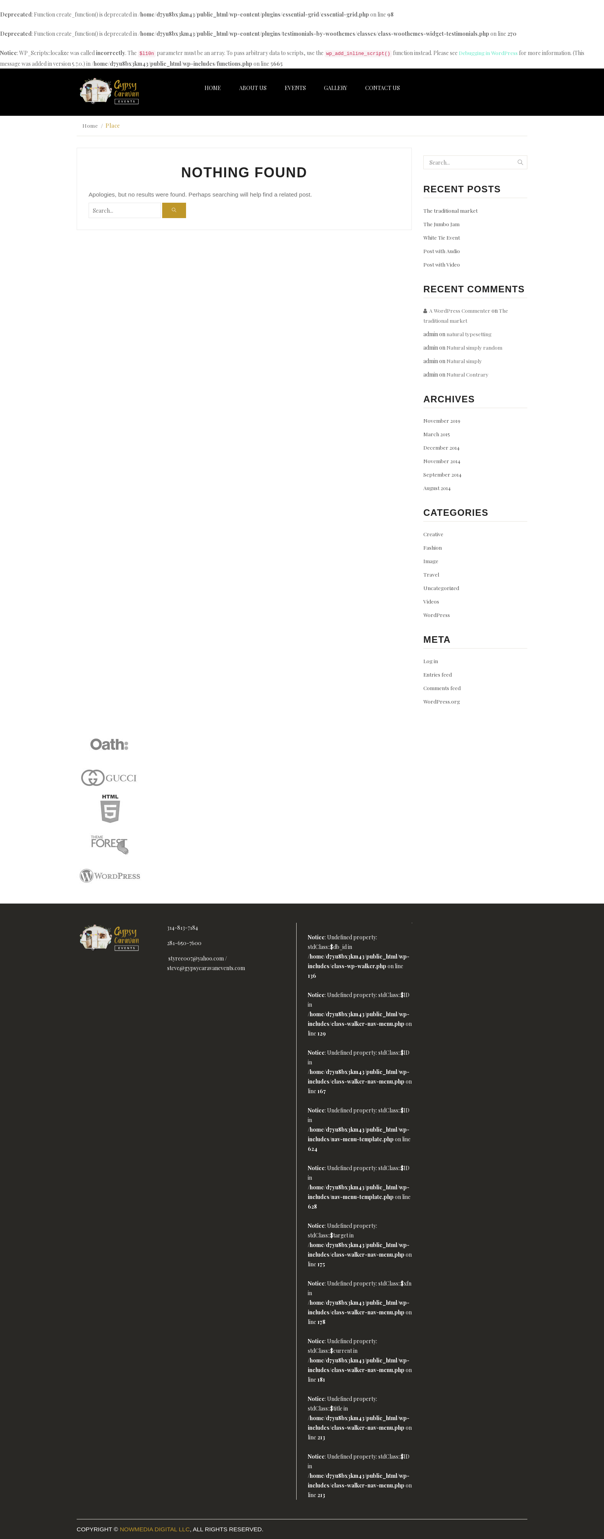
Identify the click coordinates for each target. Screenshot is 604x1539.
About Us (253, 88)
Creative (433, 533)
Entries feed (437, 674)
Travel (431, 574)
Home (213, 88)
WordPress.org (441, 701)
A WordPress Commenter (460, 310)
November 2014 (442, 460)
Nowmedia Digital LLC (155, 1529)
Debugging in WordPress (488, 53)
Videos (431, 601)
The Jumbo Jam (441, 223)
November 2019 (442, 420)
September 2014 (442, 474)
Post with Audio (442, 250)
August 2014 (437, 487)
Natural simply (464, 360)
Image (430, 560)
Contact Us (382, 88)
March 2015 (437, 433)
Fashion (432, 547)
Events (295, 88)
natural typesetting (469, 333)
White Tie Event (442, 237)
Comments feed (442, 687)
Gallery (335, 88)
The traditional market (450, 210)
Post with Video (441, 264)
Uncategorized (441, 587)
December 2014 (441, 447)
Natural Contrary (467, 374)
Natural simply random (474, 347)
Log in (430, 660)
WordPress (436, 614)
